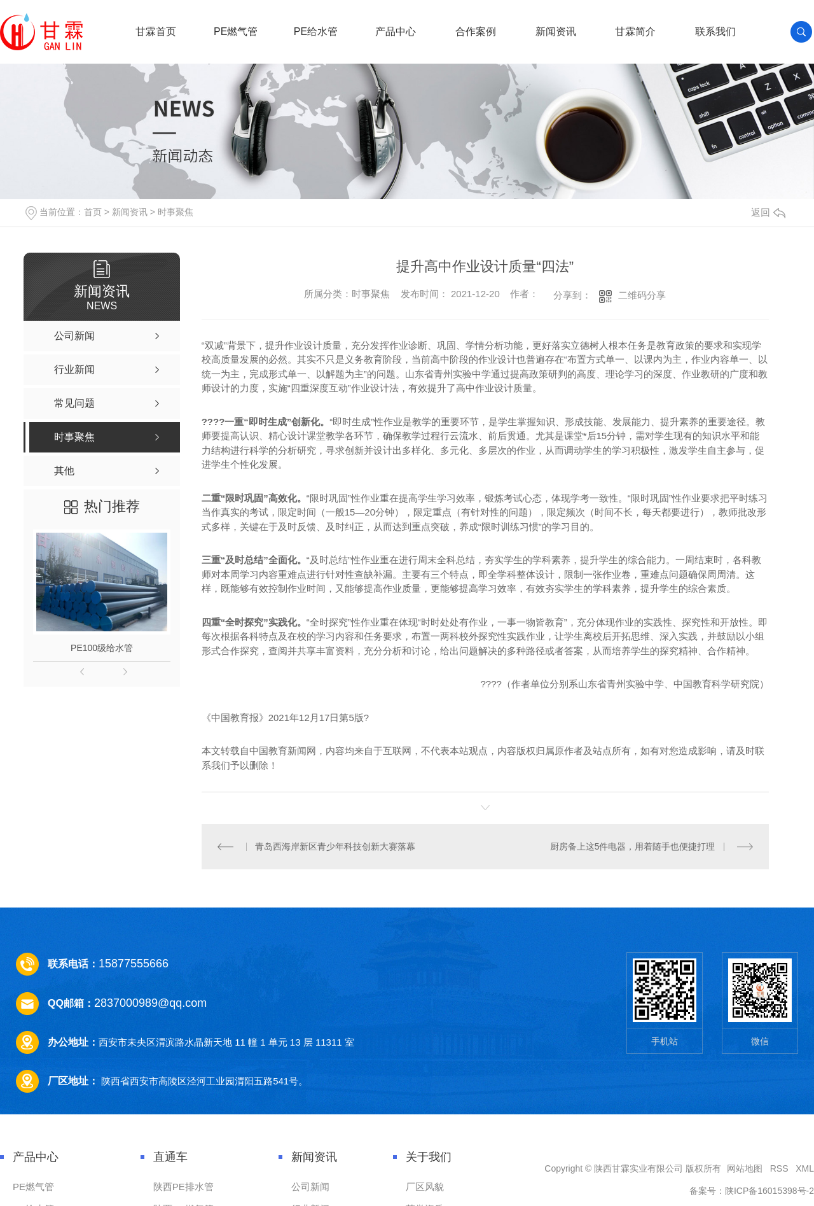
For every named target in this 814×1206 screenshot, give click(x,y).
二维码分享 (642, 295)
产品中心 (395, 31)
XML (805, 1168)
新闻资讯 (555, 31)
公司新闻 (310, 1186)
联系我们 (715, 31)
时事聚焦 (175, 212)
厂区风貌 (425, 1186)
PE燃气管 (236, 31)
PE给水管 (316, 31)
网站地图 (744, 1168)
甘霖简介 (635, 31)
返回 (768, 212)
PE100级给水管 (102, 648)
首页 (93, 212)
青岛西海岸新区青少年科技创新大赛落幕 (335, 846)
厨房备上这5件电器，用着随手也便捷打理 (632, 846)
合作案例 (475, 31)
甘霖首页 (155, 31)
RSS (779, 1168)
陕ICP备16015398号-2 (769, 1191)
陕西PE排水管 (183, 1186)
